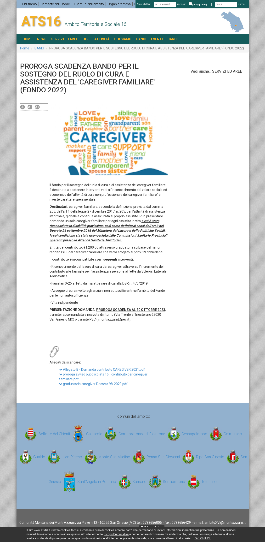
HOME (27, 39)
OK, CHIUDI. (202, 538)
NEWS (41, 39)
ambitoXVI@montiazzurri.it (225, 522)
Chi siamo (29, 4)
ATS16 (41, 21)
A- (30, 107)
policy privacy (199, 4)
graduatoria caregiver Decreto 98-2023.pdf (93, 384)
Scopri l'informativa (116, 534)
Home (24, 48)
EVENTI (157, 39)
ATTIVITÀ (101, 39)
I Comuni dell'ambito (91, 4)
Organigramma (121, 4)
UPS (86, 39)
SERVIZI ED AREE (64, 39)
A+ (37, 107)
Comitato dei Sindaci (56, 4)
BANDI (141, 39)
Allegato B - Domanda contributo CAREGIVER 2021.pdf (102, 369)
